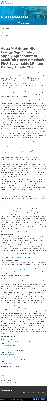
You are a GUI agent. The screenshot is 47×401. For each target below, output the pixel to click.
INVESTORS (43, 392)
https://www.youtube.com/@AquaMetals (22, 272)
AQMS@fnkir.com (6, 363)
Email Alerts (4, 42)
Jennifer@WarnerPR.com (8, 345)
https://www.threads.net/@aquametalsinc (33, 268)
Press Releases (4, 35)
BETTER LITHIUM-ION (41, 390)
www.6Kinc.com (22, 231)
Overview (3, 32)
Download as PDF (42, 72)
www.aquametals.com (23, 257)
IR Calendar (4, 38)
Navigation (23, 23)
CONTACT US (43, 394)
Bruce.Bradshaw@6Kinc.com (9, 354)
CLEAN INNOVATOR (29, 390)
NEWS (37, 392)
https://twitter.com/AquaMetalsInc (35, 266)
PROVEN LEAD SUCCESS (28, 392)
